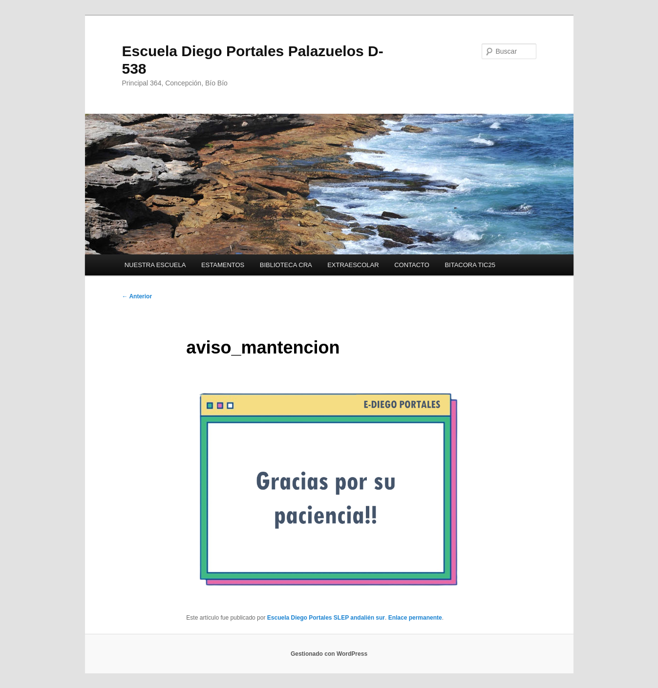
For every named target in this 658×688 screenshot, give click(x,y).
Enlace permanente (415, 617)
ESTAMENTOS (222, 265)
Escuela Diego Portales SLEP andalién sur (326, 617)
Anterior (137, 296)
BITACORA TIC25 (470, 265)
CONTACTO (411, 265)
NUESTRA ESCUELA (155, 265)
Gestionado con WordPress (329, 653)
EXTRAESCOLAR (353, 265)
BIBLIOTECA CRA (286, 265)
